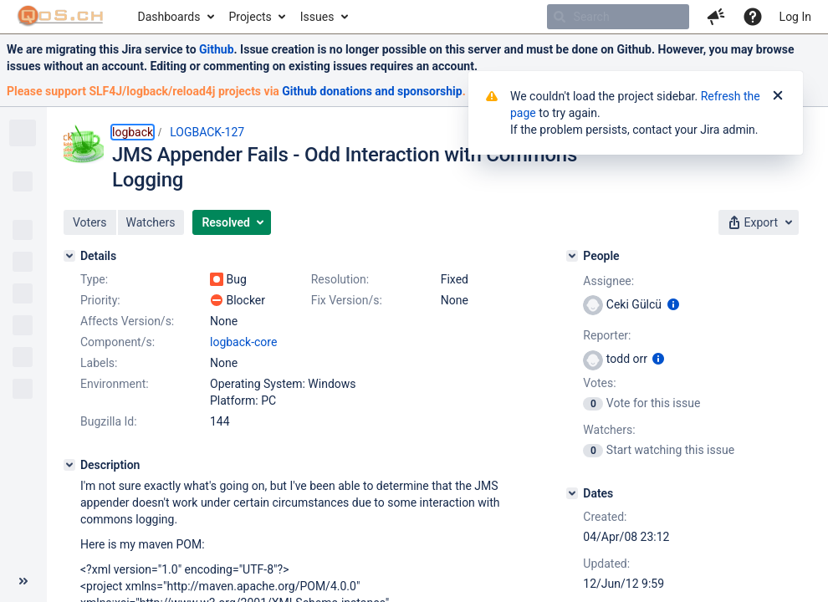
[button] (716, 16)
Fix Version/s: (346, 300)
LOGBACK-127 (207, 132)
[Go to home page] (60, 16)
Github (216, 49)
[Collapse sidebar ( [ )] (23, 581)
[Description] (69, 465)
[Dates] (572, 493)
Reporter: (607, 335)
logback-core (243, 342)
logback (132, 132)
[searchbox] (618, 16)
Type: (94, 279)
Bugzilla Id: (108, 421)
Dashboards (169, 16)
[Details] (69, 256)
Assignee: (608, 281)
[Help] (752, 16)
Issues (317, 16)
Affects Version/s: (127, 321)
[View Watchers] (594, 450)
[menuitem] (175, 16)
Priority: (100, 300)
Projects (249, 16)
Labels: (98, 363)
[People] (572, 256)
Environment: (114, 383)
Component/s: (117, 342)
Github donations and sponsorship (372, 91)
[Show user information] (673, 304)
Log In (795, 16)
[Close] (777, 96)
